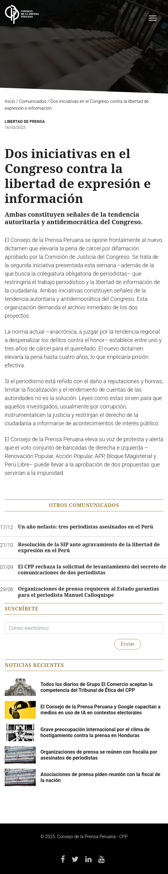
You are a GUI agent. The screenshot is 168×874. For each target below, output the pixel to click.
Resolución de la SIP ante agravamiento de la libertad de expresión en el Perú (89, 547)
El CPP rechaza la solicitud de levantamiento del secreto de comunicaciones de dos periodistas (92, 570)
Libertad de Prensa (25, 121)
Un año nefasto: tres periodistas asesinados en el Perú (85, 527)
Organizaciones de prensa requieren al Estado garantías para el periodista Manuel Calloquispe (88, 592)
